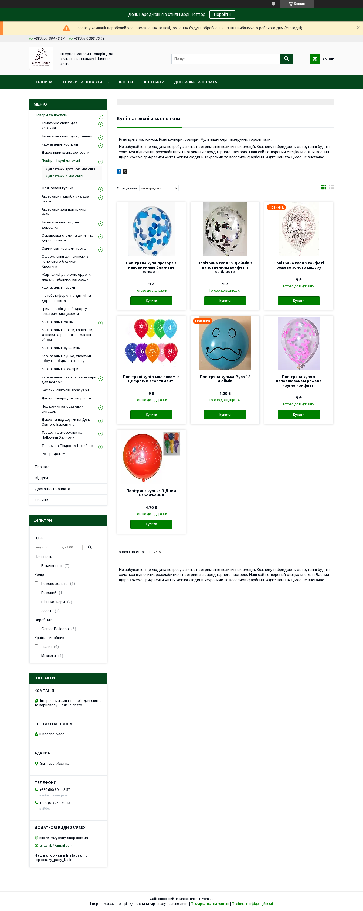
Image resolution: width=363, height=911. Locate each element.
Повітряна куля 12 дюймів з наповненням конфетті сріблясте (225, 267)
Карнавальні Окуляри (60, 369)
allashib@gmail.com (56, 845)
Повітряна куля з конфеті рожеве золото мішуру (299, 265)
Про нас (125, 82)
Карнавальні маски (58, 322)
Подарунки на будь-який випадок (62, 408)
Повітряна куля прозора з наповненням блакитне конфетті (151, 267)
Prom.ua (207, 899)
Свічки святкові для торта (64, 248)
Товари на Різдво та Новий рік (67, 446)
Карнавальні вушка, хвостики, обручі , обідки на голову (67, 358)
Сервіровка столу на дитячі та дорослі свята (67, 237)
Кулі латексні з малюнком (65, 176)
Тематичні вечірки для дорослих (60, 224)
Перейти (222, 14)
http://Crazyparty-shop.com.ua (63, 838)
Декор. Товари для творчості (66, 398)
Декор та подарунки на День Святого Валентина (66, 421)
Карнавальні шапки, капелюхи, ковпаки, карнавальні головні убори (67, 334)
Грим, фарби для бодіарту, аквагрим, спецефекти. (65, 311)
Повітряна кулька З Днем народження (151, 493)
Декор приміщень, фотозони (65, 152)
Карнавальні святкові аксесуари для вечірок (69, 379)
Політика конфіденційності (252, 904)
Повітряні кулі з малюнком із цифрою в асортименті (151, 379)
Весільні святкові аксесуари (65, 390)
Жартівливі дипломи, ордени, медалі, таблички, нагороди (66, 276)
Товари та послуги (82, 82)
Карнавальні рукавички (61, 348)
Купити (151, 301)
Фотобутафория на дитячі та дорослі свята (66, 298)
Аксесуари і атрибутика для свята (65, 198)
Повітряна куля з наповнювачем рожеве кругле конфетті (299, 381)
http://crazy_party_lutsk (53, 860)
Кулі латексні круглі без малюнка (70, 169)
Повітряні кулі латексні (61, 160)
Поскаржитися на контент (210, 904)
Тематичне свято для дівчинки (67, 136)
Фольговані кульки (57, 188)
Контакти (154, 82)
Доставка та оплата (195, 82)
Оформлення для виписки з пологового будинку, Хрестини (65, 261)
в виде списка (331, 188)
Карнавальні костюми (60, 144)
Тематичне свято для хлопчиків (59, 125)
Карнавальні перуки (58, 287)
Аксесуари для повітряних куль (64, 211)
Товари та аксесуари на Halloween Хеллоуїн (62, 434)
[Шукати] (286, 59)
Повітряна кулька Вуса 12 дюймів (225, 379)
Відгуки (41, 478)
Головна (43, 82)
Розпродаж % (53, 454)
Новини (41, 500)
